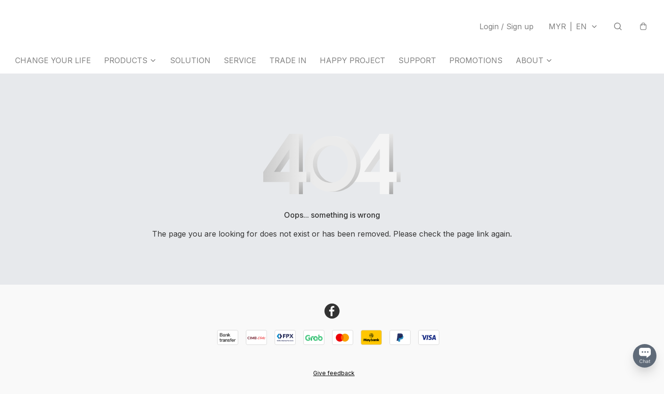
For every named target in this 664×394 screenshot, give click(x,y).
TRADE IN (288, 60)
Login (506, 26)
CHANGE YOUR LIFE (53, 60)
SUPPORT (417, 60)
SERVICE (240, 60)
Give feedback (334, 373)
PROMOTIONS (475, 60)
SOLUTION (190, 60)
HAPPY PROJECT (352, 60)
